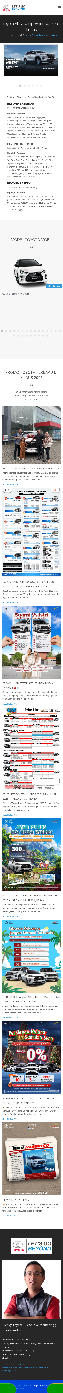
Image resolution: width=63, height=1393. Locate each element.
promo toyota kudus (43, 1368)
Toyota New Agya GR (14, 293)
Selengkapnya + (54, 286)
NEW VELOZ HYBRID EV (15, 1199)
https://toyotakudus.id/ (18, 1385)
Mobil (19, 35)
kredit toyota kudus (9, 1368)
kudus (21, 1364)
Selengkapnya (10, 484)
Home (11, 35)
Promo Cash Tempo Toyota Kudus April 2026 (31, 468)
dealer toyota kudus (10, 1371)
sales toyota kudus (26, 1368)
